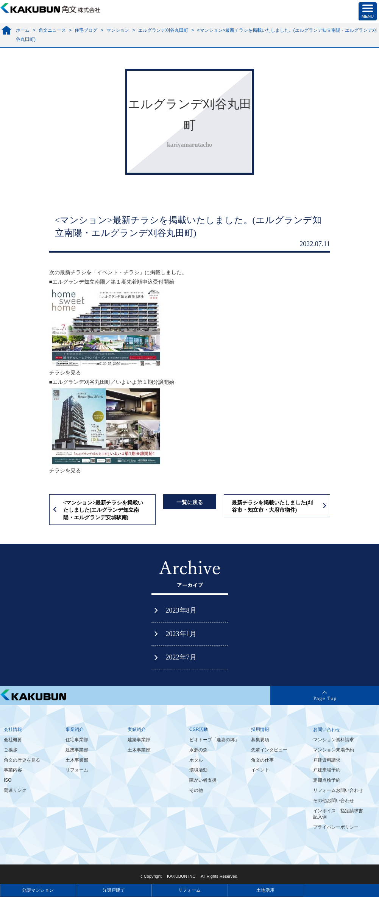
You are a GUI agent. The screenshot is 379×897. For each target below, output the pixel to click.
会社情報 (13, 729)
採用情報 (260, 729)
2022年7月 (181, 657)
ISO (8, 780)
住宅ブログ (86, 30)
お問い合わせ (326, 729)
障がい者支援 (203, 780)
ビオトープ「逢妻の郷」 (214, 739)
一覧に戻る (189, 502)
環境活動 (198, 770)
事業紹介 (75, 729)
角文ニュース (52, 30)
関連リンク (15, 790)
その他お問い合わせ (333, 800)
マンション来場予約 (333, 750)
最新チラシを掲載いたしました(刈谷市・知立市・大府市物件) (272, 506)
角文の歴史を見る (22, 760)
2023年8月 (181, 610)
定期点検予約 (326, 780)
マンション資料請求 (333, 739)
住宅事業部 (77, 739)
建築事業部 (77, 750)
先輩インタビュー (269, 750)
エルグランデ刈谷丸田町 (163, 30)
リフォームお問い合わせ (338, 790)
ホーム (23, 30)
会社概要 (13, 739)
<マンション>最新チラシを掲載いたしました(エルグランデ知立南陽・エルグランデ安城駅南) (103, 510)
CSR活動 (198, 729)
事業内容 (13, 770)
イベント (260, 770)
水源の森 (198, 750)
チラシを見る (65, 372)
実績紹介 (137, 729)
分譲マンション (38, 890)
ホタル (196, 760)
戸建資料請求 (326, 760)
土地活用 (265, 890)
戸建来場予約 (326, 770)
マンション (117, 30)
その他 (196, 790)
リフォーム (77, 770)
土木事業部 (77, 760)
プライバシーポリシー (336, 827)
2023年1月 (181, 634)
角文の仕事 (262, 760)
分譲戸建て (113, 890)
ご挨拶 (10, 750)
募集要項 (260, 739)
